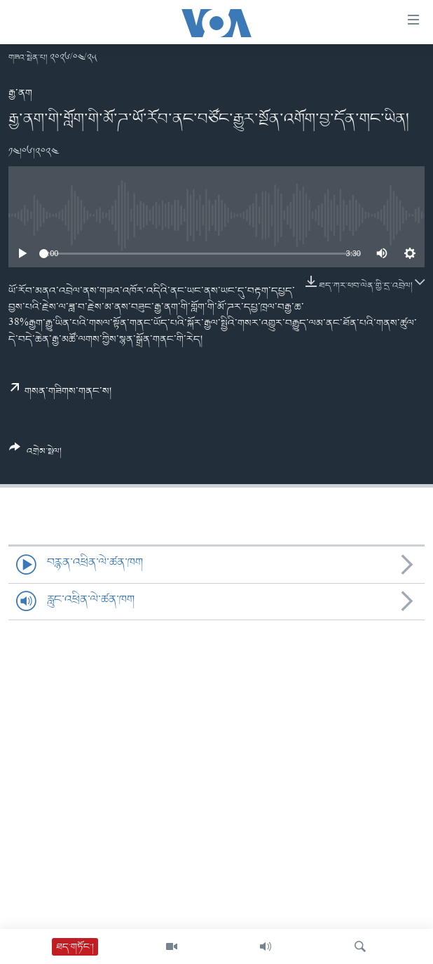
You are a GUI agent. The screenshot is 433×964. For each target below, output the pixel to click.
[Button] (35, 454)
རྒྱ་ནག (20, 93)
